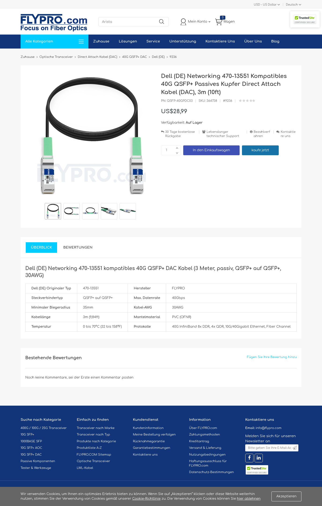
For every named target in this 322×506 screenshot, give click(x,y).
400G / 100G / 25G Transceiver (44, 428)
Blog (275, 41)
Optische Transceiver (93, 461)
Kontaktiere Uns (220, 41)
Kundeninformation (148, 428)
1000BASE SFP (31, 441)
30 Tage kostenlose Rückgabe (180, 134)
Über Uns (253, 41)
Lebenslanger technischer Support (223, 134)
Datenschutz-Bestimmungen (211, 472)
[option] (53, 212)
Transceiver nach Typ (93, 434)
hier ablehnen (248, 498)
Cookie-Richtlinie (146, 498)
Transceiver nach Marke (95, 428)
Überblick (41, 247)
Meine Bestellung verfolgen (154, 434)
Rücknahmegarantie (149, 441)
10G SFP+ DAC (31, 454)
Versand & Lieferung (205, 448)
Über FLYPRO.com (203, 428)
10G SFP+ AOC (31, 448)
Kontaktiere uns (288, 134)
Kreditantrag (199, 441)
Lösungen (128, 41)
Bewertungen (77, 247)
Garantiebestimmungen (151, 448)
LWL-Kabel (85, 468)
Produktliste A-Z (89, 448)
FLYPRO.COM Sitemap (94, 454)
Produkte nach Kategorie (96, 441)
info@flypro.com (269, 428)
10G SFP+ (27, 434)
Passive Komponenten (38, 461)
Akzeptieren (286, 496)
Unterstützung (182, 41)
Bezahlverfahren (262, 134)
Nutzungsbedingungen (207, 454)
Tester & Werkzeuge (36, 468)
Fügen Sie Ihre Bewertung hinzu (272, 357)
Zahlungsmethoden (204, 434)
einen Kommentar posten (112, 377)
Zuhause (101, 41)
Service (153, 41)
